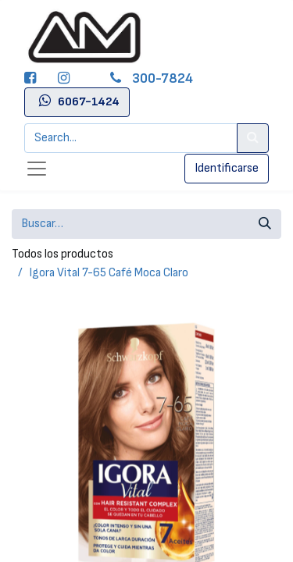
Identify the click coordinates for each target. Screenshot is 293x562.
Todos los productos (62, 254)
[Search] (253, 138)
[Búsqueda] (264, 224)
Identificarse (227, 168)
